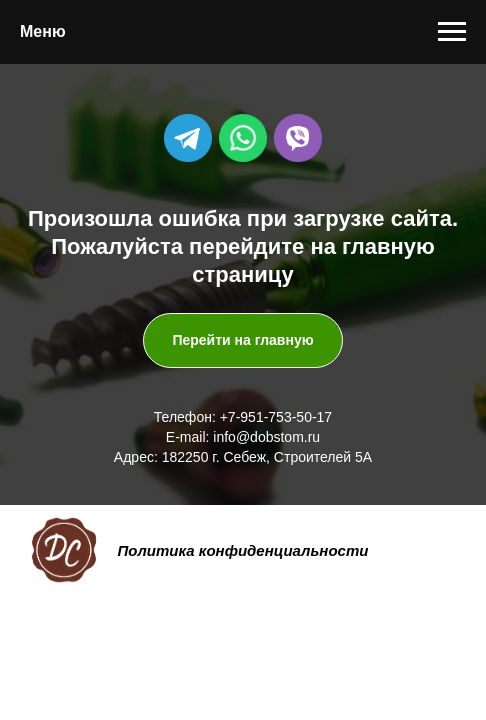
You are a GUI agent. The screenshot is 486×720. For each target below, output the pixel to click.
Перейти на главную (242, 340)
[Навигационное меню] (452, 32)
